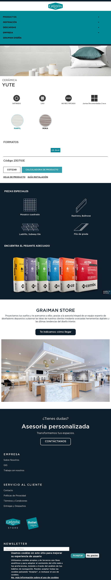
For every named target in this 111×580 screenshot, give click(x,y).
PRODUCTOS (51, 17)
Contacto (8, 490)
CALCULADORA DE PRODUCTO (42, 170)
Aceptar (78, 556)
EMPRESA (51, 33)
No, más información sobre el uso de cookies (35, 578)
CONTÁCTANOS (55, 441)
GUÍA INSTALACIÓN (38, 177)
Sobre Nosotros (11, 460)
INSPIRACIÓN (51, 22)
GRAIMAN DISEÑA (12, 38)
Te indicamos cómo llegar (55, 332)
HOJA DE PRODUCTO (14, 177)
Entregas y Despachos (15, 506)
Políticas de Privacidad (15, 496)
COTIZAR (12, 170)
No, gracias (92, 555)
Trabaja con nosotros (14, 470)
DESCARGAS (51, 27)
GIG (5, 465)
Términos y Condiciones (15, 501)
